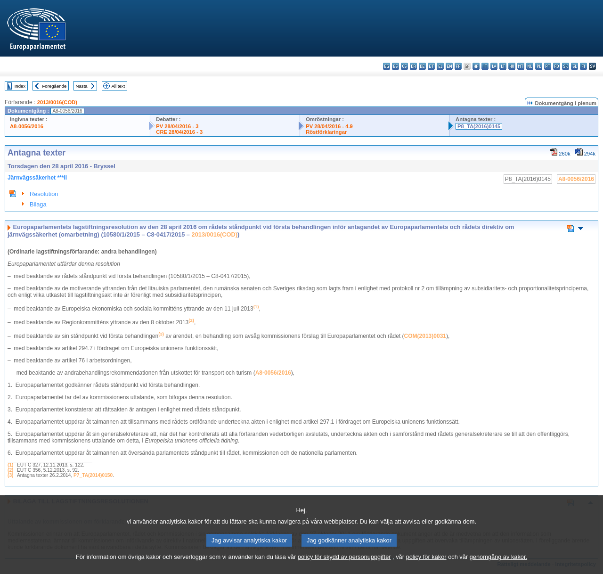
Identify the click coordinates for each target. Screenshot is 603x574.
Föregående (54, 86)
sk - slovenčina (565, 66)
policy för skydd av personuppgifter (344, 568)
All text (118, 86)
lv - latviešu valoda (493, 66)
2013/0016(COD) (57, 102)
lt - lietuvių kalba (502, 66)
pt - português (547, 66)
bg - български (386, 66)
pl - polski (538, 66)
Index (20, 86)
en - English (449, 66)
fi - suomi (583, 66)
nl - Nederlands (529, 66)
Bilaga (38, 204)
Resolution (44, 193)
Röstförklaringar (326, 132)
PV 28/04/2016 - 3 (177, 126)
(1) (10, 464)
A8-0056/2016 (26, 126)
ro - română (556, 66)
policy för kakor (426, 568)
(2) (10, 470)
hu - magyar (511, 66)
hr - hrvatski (476, 66)
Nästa (82, 86)
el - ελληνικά (440, 66)
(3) (10, 475)
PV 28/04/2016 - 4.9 (329, 126)
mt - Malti (520, 66)
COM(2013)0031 (425, 336)
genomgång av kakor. (498, 568)
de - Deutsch (422, 66)
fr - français (458, 66)
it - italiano (485, 66)
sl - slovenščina (574, 66)
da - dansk (413, 66)
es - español (395, 66)
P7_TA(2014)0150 (93, 475)
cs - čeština (404, 66)
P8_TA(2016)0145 (478, 126)
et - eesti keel (431, 66)
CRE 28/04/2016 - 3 (179, 132)
